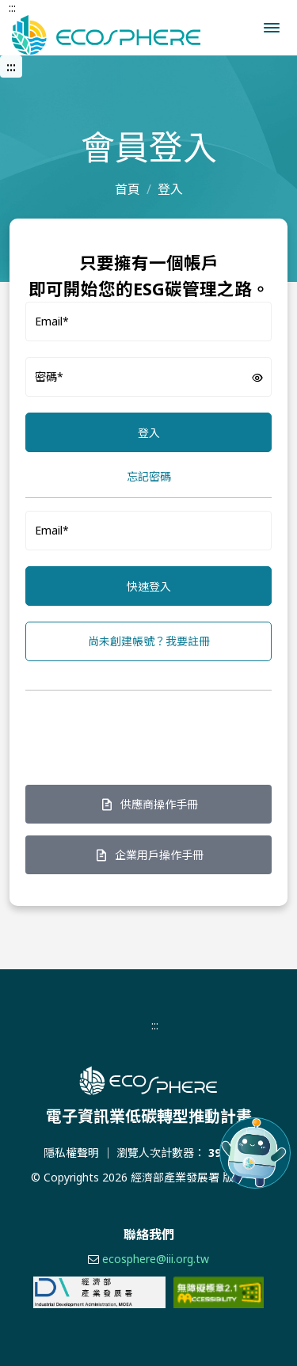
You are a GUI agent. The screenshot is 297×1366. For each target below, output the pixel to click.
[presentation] (145, 734)
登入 (149, 432)
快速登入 (149, 586)
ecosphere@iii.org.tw (155, 1258)
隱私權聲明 (71, 1152)
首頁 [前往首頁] (127, 189)
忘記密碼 (149, 476)
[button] (271, 27)
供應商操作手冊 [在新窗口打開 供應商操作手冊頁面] (149, 804)
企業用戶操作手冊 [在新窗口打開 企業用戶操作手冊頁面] (149, 854)
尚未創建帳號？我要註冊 (149, 641)
